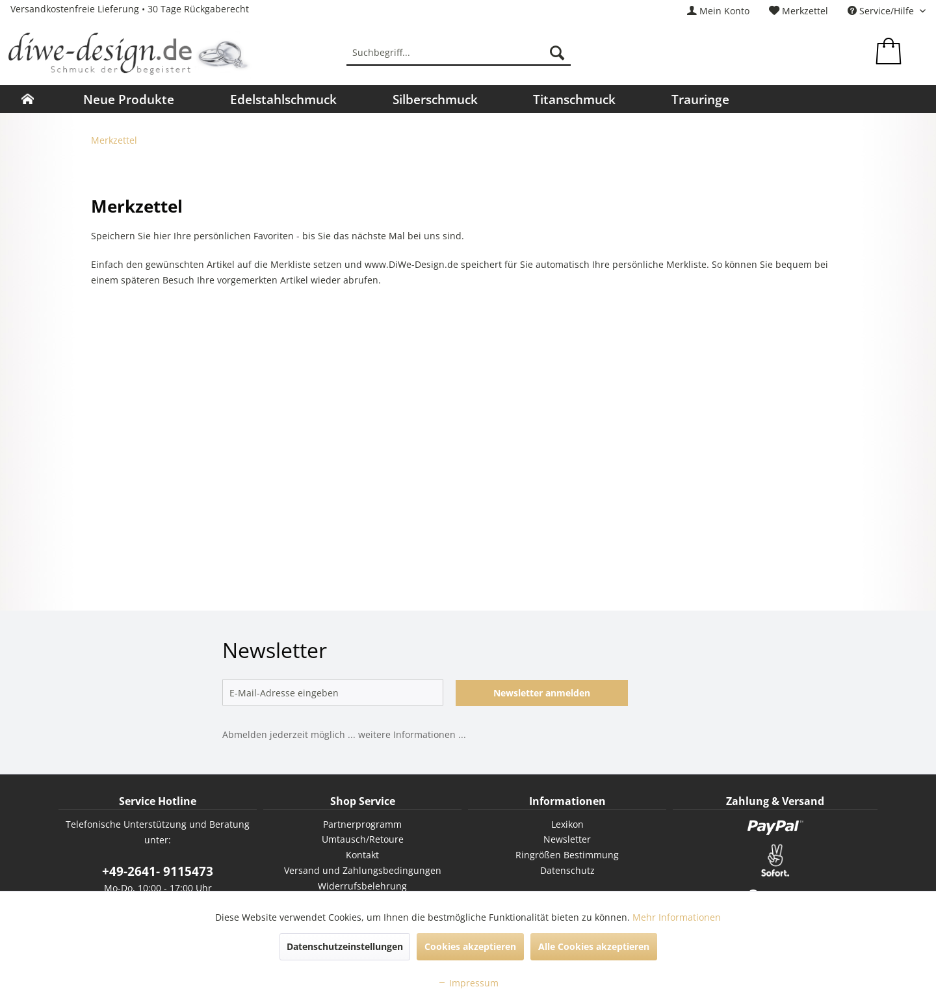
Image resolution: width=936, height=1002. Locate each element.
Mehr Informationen (676, 917)
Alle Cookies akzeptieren (593, 946)
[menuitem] (718, 11)
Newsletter (567, 839)
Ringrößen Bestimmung (567, 855)
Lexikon (567, 824)
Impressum (468, 983)
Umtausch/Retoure (363, 839)
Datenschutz (567, 870)
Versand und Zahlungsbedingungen (362, 870)
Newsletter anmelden (541, 693)
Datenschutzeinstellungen (345, 946)
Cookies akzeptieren (470, 946)
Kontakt (362, 855)
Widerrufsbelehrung (362, 886)
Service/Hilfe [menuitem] (882, 11)
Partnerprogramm (362, 824)
